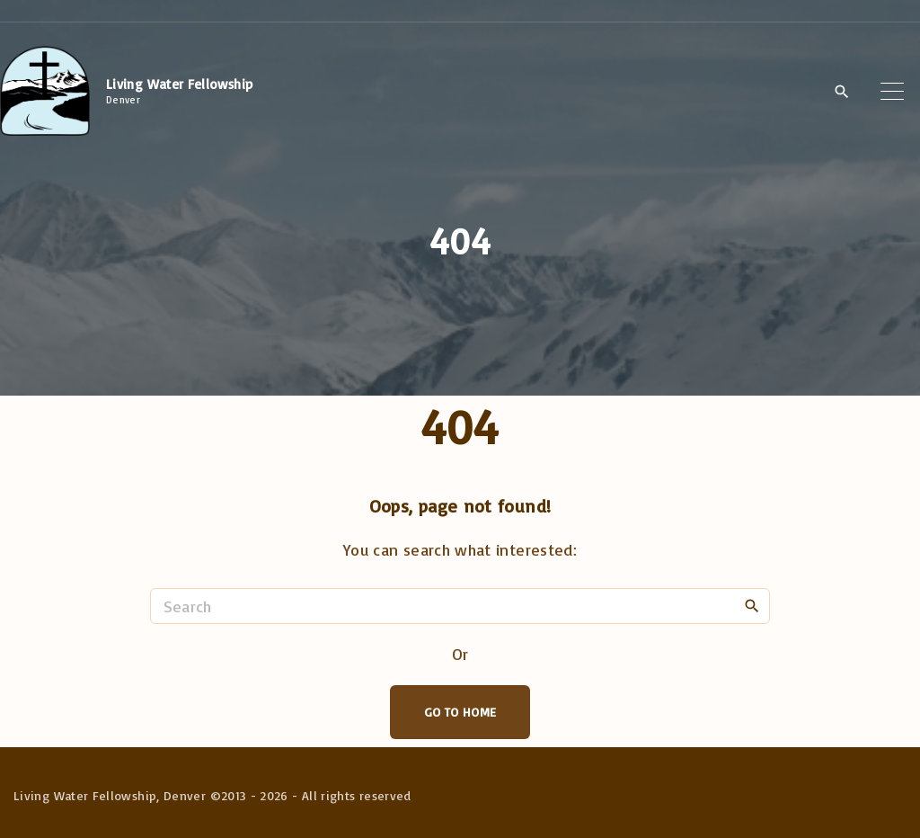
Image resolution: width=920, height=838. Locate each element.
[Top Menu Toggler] (892, 91)
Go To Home (460, 711)
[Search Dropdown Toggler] (841, 91)
